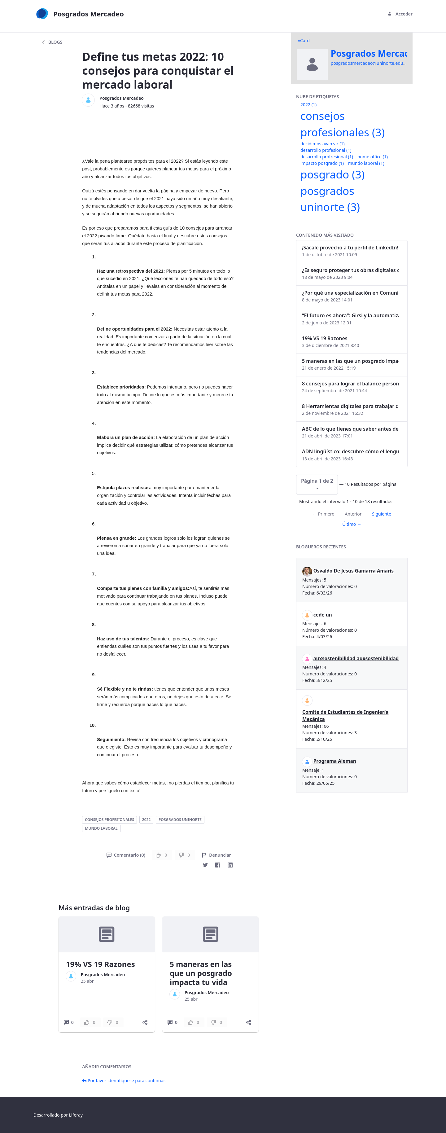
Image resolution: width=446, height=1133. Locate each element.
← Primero (323, 514)
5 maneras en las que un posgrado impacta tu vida (201, 973)
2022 (146, 819)
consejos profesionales (109, 819)
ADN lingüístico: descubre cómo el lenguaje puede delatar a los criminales (350, 451)
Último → (351, 524)
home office (372, 157)
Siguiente (381, 514)
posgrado (332, 174)
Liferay (76, 1115)
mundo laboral (101, 828)
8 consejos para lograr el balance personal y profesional (350, 383)
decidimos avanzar (322, 144)
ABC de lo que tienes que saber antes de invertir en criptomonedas (350, 428)
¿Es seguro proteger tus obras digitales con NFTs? (350, 270)
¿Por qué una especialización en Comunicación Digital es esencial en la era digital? (350, 292)
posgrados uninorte (180, 819)
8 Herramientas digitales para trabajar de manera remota (350, 406)
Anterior (353, 514)
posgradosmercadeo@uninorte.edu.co (370, 63)
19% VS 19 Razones (100, 964)
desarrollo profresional (326, 157)
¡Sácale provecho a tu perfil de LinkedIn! (350, 247)
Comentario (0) (126, 855)
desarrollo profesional (325, 150)
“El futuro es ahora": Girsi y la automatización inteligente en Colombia (350, 315)
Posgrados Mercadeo (121, 98)
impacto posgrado (322, 163)
